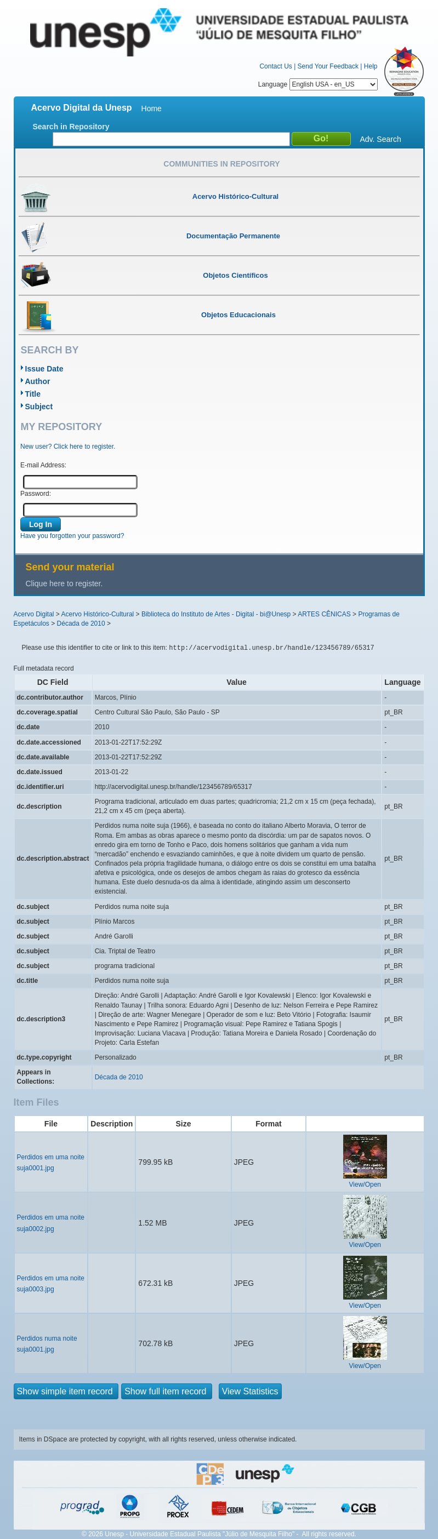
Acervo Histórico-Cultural (97, 614)
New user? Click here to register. (67, 446)
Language (318, 84)
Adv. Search (380, 139)
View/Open (365, 1184)
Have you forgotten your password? (72, 536)
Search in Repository (71, 126)
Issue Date (44, 368)
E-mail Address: (43, 465)
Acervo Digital (34, 614)
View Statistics (250, 1391)
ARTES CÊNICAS (324, 614)
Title (33, 394)
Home (151, 108)
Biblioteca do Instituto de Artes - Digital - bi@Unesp (216, 614)
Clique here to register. (64, 583)
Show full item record (166, 1391)
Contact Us (275, 66)
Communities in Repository (221, 163)
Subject (39, 406)
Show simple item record (66, 1391)
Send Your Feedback (328, 66)
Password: (35, 493)
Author (37, 381)
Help (371, 66)
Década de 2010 (81, 623)
